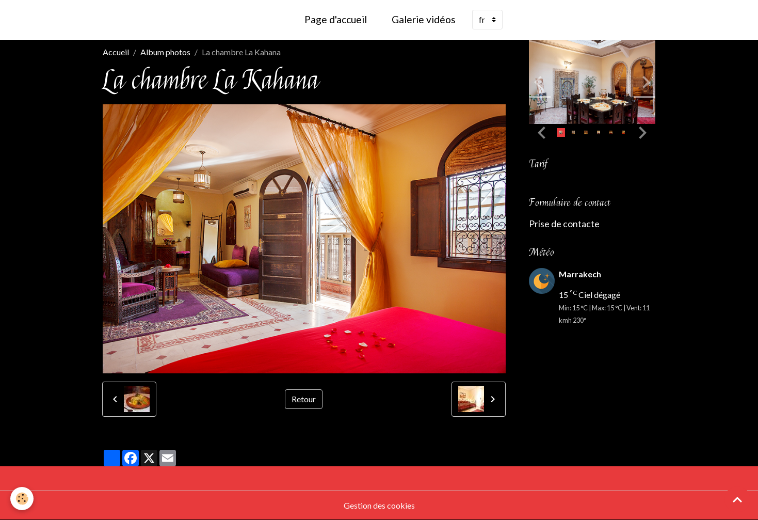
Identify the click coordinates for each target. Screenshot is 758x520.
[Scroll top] (737, 499)
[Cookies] (22, 498)
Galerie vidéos (424, 19)
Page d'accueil (335, 19)
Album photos (165, 52)
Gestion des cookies (379, 505)
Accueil (116, 52)
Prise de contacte (564, 223)
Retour (304, 399)
